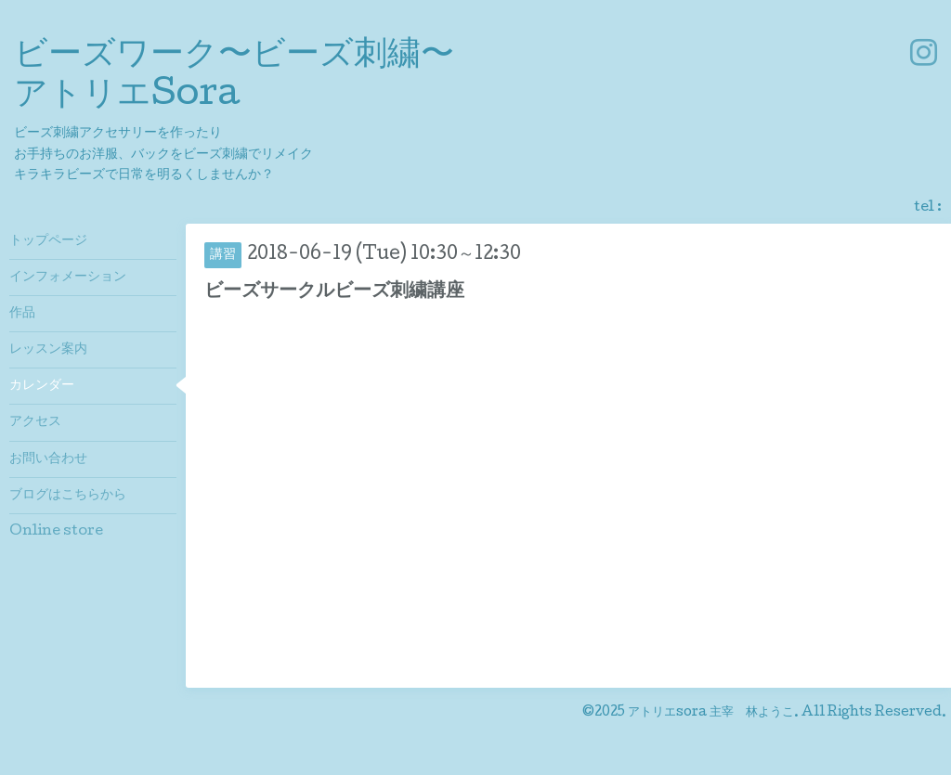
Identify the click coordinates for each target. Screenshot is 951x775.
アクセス (35, 422)
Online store (56, 531)
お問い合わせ (48, 459)
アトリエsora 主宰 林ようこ (711, 712)
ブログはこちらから (67, 495)
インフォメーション (67, 277)
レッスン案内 (48, 349)
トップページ (48, 241)
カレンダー (41, 386)
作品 (22, 313)
